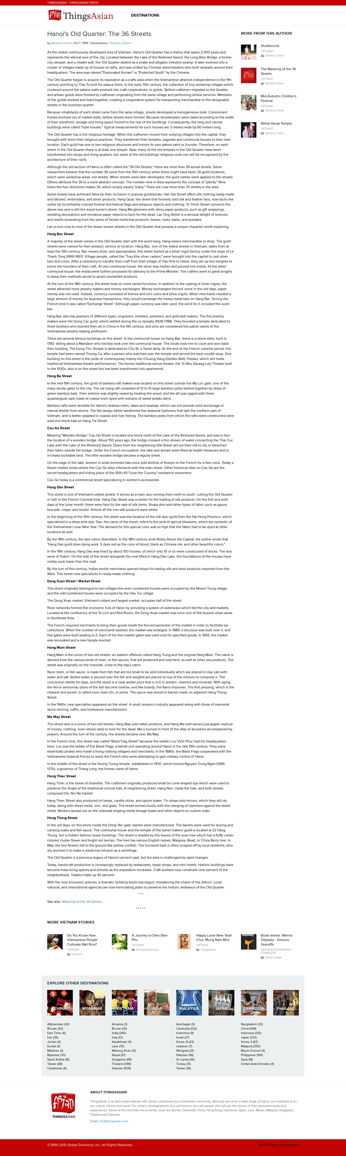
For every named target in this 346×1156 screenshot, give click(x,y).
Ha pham (77, 954)
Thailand (285, 1008)
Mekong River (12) (124, 1051)
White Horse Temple (276, 123)
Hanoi (127, 43)
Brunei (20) (119, 1028)
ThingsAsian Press (83, 3)
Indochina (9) (185, 1033)
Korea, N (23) (185, 1042)
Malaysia (189, 1008)
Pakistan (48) (184, 1055)
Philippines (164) (252, 1055)
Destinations (145, 15)
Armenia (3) (119, 1024)
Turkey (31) (183, 1064)
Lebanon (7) (184, 1046)
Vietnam (114, 43)
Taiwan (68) (54, 1064)
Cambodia (268, 953)
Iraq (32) (117, 1037)
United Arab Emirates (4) (257, 1064)
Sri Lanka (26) (185, 1059)
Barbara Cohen (61, 43)
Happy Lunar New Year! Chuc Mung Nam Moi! (214, 937)
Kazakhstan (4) (121, 1042)
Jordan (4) (54, 1042)
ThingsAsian (57, 3)
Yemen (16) (183, 1068)
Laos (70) (118, 1046)
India (157, 1008)
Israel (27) (182, 1037)
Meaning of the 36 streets (82, 901)
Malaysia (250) (250, 1046)
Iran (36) (52, 1037)
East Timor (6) (56, 1033)
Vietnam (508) (121, 1068)
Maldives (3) (55, 1051)
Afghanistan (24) (58, 1024)
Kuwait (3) (53, 1046)
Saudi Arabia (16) (58, 1059)
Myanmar (282, 950)
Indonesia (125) (251, 1033)
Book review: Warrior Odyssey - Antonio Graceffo (277, 940)
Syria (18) (247, 1059)
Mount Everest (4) (253, 1051)
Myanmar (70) (56, 1055)
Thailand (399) (121, 1064)
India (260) (119, 1033)
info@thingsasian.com (113, 1121)
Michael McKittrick (147, 950)
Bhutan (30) (55, 1028)
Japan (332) (249, 1037)
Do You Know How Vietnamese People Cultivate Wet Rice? (82, 940)
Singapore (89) (122, 1059)
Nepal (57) (118, 1055)
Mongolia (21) (185, 1051)
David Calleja (273, 957)
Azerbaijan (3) (185, 1024)
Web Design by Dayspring (279, 1145)
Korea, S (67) (249, 1042)
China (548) (248, 1028)
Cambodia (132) (186, 1028)
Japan (221, 1008)
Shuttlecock (270, 46)
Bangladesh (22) (252, 1024)
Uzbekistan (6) (56, 1068)
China (60, 1008)
